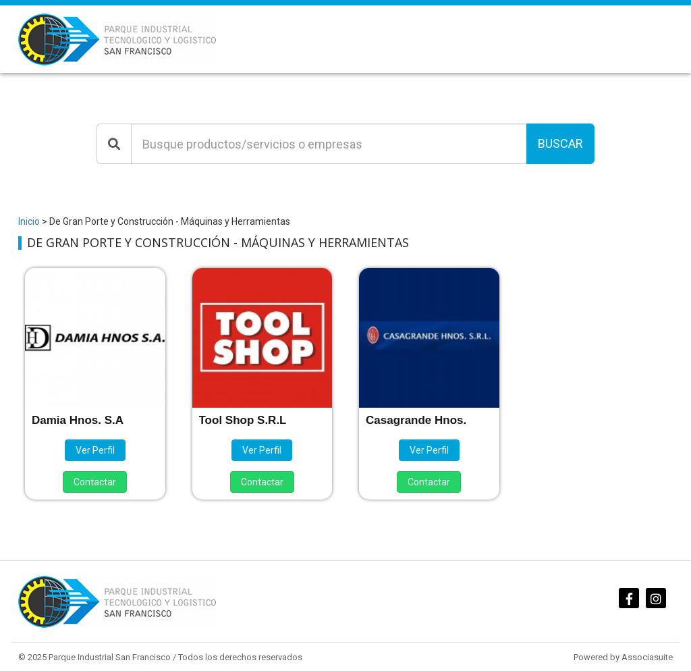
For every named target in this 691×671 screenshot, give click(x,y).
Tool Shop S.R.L (243, 420)
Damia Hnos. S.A (77, 420)
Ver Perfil (95, 450)
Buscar (560, 143)
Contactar (95, 482)
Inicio (29, 221)
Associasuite (647, 657)
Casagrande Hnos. (416, 420)
